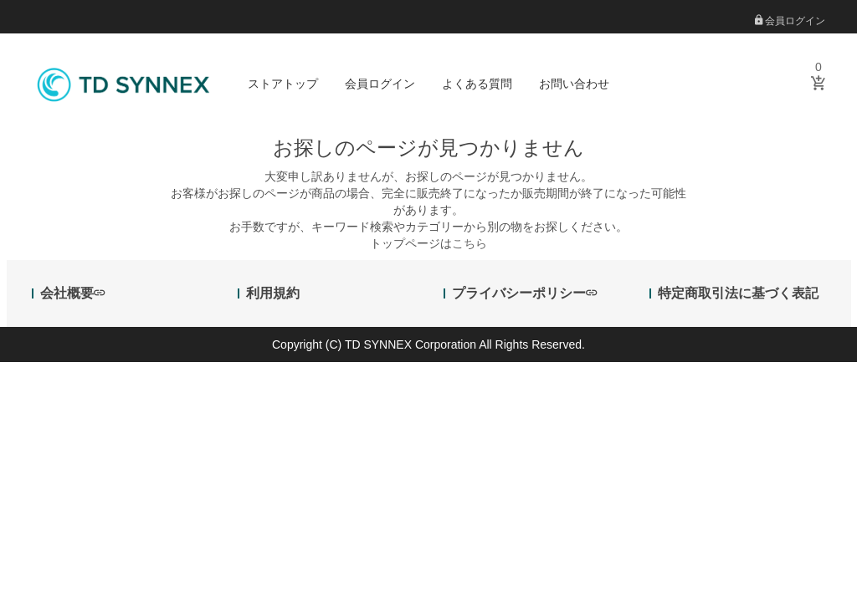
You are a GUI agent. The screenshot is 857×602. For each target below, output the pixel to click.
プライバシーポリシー (524, 293)
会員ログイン (790, 21)
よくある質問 (477, 83)
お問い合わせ (574, 83)
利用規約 (273, 293)
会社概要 (72, 293)
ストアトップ (283, 83)
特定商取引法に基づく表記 (738, 293)
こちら (469, 243)
